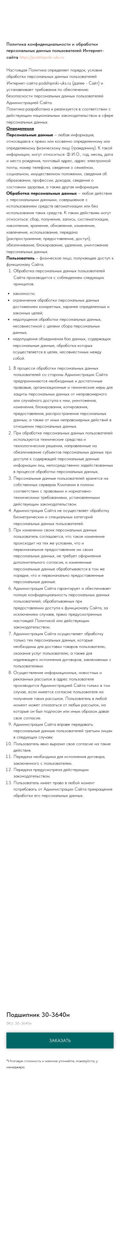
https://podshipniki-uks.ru (42, 57)
